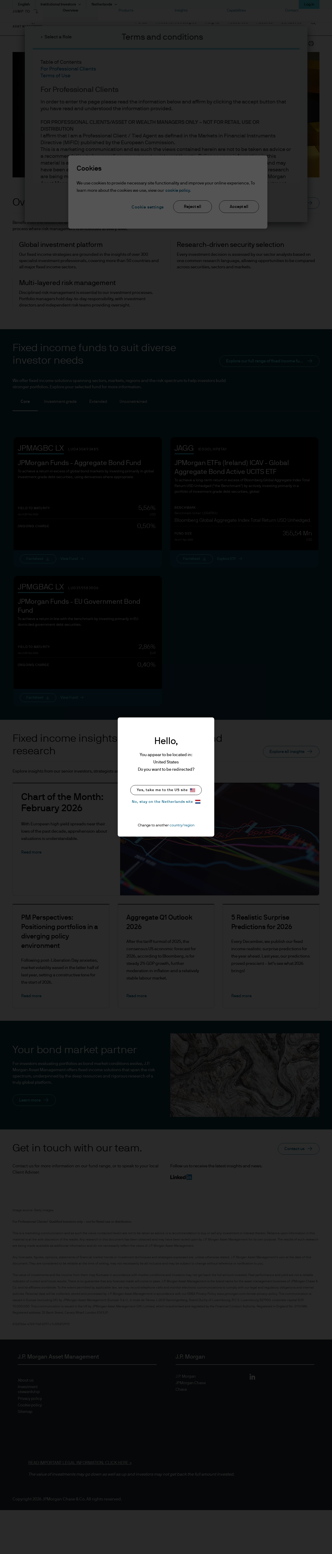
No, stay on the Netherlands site (166, 802)
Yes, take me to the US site (166, 790)
